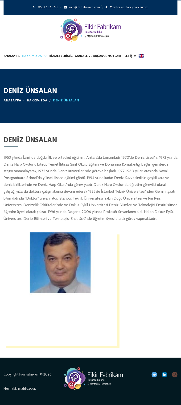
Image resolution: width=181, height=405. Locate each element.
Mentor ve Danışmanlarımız (127, 7)
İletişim (129, 56)
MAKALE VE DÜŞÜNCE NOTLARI (98, 56)
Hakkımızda (32, 56)
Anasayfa (12, 56)
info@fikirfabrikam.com (82, 7)
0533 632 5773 (45, 7)
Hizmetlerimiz (61, 56)
